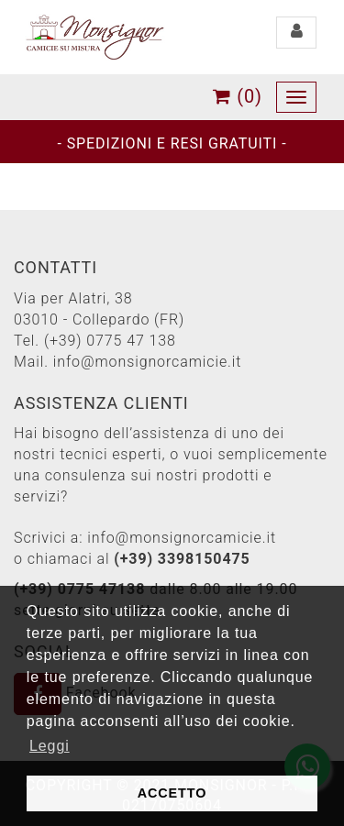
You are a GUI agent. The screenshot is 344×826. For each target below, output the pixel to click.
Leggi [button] (49, 746)
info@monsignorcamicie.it (147, 361)
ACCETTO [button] (172, 793)
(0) (237, 96)
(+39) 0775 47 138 (110, 340)
